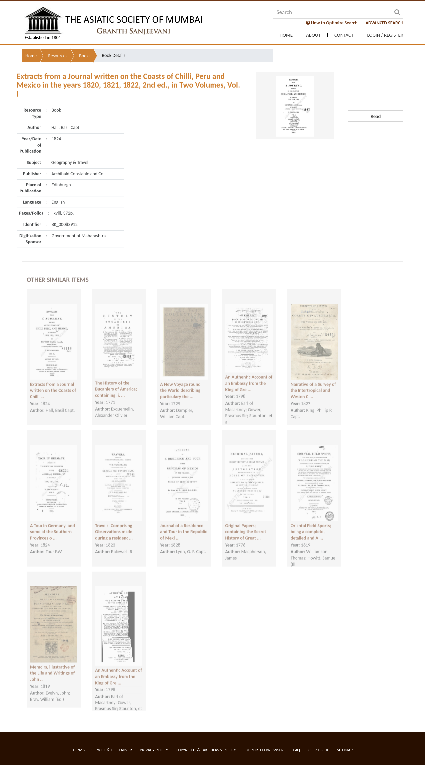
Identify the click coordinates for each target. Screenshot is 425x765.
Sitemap (345, 749)
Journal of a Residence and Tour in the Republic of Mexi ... (183, 526)
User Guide (318, 749)
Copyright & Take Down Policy (206, 749)
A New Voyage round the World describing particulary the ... (180, 385)
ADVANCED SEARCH (384, 23)
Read (376, 102)
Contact (344, 35)
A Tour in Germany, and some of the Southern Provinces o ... (52, 526)
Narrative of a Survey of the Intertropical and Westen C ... (313, 385)
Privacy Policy (154, 749)
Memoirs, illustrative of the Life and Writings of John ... (52, 667)
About (313, 35)
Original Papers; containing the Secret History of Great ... (245, 526)
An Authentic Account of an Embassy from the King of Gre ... (249, 378)
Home (286, 35)
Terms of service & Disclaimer (102, 749)
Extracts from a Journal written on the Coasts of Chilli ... (53, 385)
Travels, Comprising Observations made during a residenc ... (114, 526)
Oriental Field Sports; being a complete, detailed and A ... (311, 526)
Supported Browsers (265, 749)
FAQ (296, 749)
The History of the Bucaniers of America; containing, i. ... (116, 383)
